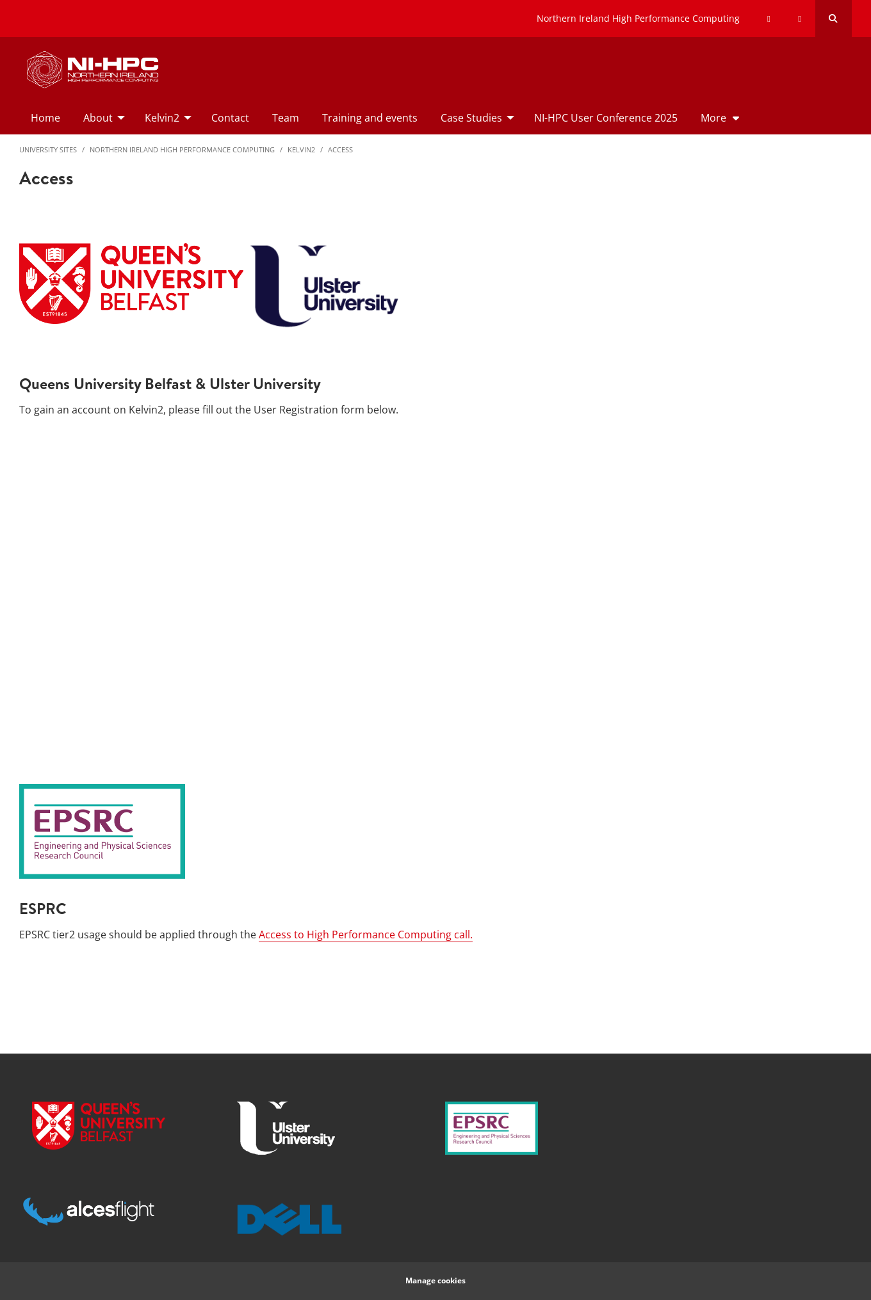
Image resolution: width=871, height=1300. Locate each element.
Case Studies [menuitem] (471, 118)
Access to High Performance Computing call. (366, 934)
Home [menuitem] (45, 118)
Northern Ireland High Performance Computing (638, 18)
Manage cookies (435, 1280)
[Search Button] (833, 18)
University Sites (48, 149)
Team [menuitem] (285, 118)
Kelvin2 (301, 149)
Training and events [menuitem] (370, 118)
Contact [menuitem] (230, 118)
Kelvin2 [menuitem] (162, 118)
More (713, 118)
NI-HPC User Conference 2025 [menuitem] (606, 118)
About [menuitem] (98, 118)
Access (340, 149)
